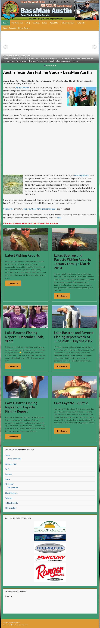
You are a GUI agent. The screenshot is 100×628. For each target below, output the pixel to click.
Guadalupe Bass (81, 175)
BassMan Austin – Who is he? (17, 55)
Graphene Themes (21, 625)
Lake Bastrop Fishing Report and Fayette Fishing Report (21, 407)
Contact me (8, 208)
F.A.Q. (28, 23)
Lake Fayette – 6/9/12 (71, 403)
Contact (36, 23)
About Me (54, 23)
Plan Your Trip (17, 23)
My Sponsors (13, 487)
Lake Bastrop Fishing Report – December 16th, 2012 (24, 337)
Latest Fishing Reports (22, 255)
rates (59, 217)
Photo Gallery (24, 28)
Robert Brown (22, 87)
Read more (13, 283)
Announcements (14, 458)
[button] (6, 47)
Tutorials (81, 23)
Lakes (44, 23)
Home (5, 23)
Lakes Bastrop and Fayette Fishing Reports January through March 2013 (72, 261)
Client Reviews (68, 23)
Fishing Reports (9, 28)
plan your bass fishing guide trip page (40, 208)
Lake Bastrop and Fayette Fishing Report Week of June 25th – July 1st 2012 (73, 337)
